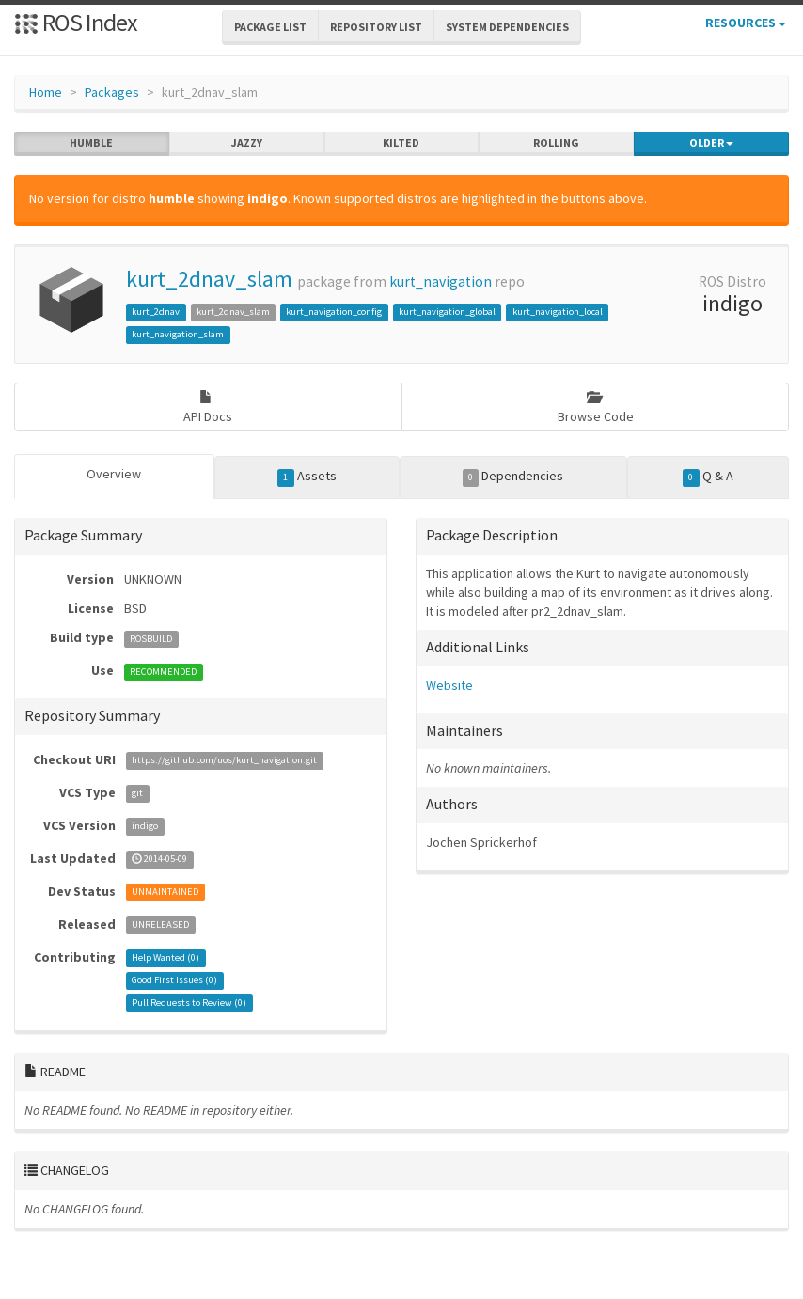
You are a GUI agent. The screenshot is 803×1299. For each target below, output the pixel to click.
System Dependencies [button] (507, 27)
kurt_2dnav (156, 311)
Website (449, 685)
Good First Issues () (174, 981)
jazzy (246, 142)
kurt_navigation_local (557, 311)
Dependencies (513, 476)
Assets (307, 476)
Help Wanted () (165, 958)
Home (45, 92)
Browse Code (596, 407)
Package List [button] (270, 27)
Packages (112, 92)
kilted (401, 142)
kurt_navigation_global (447, 311)
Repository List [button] (376, 27)
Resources (745, 22)
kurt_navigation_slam (178, 334)
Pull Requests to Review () (189, 1003)
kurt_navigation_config (334, 311)
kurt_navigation (440, 281)
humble (91, 142)
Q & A (708, 476)
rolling (556, 142)
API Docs (207, 407)
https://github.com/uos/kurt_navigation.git (224, 761)
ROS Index (75, 22)
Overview (114, 473)
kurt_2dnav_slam (209, 278)
